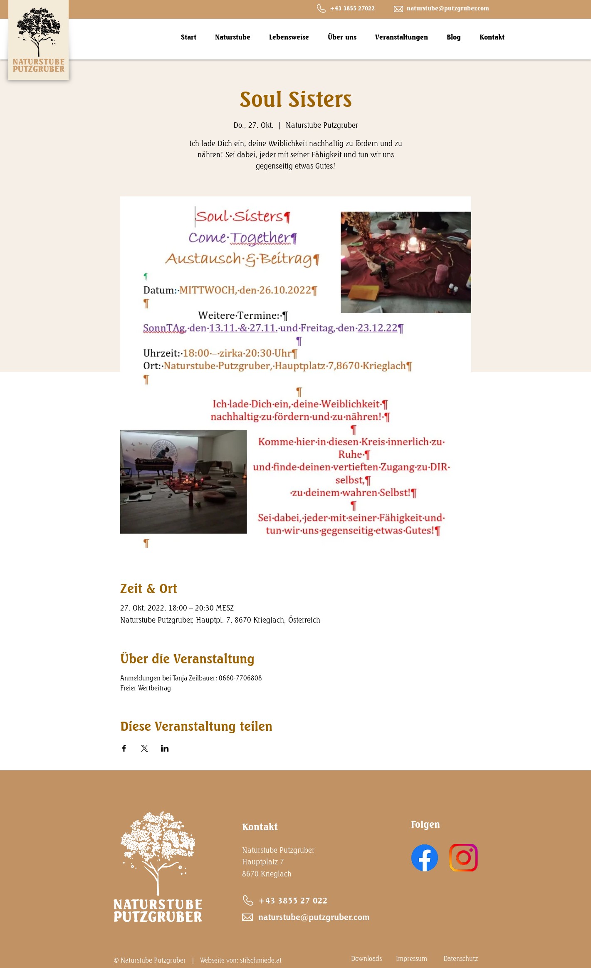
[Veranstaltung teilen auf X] (144, 748)
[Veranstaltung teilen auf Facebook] (124, 748)
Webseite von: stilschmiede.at (241, 960)
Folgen (425, 824)
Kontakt (260, 826)
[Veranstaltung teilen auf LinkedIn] (165, 748)
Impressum (411, 958)
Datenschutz (460, 958)
